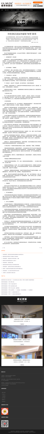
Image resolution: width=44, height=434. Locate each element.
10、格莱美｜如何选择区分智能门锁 (8, 272)
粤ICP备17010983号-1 (32, 432)
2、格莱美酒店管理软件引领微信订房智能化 (9, 256)
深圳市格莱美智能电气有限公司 (18, 432)
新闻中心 (26, 9)
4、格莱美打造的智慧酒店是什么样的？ (8, 260)
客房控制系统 (27, 431)
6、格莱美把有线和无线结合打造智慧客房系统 (10, 264)
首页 (2, 9)
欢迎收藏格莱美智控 (37, 2)
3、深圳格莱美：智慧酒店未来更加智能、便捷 (10, 258)
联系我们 (31, 9)
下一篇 (40, 247)
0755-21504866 (38, 6)
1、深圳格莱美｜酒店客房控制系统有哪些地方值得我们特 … (12, 254)
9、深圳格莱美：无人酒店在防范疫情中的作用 (10, 270)
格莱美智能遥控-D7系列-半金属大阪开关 (9, 283)
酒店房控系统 (22, 431)
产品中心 (12, 9)
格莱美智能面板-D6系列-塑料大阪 (7, 281)
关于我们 (22, 9)
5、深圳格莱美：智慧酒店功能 (7, 262)
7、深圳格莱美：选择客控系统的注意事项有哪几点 (11, 266)
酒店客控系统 (13, 431)
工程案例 (17, 9)
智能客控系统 (17, 431)
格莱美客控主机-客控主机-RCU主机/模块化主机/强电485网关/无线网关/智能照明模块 (17, 279)
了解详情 (22, 324)
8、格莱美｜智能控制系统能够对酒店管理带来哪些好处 (12, 268)
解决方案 (6, 9)
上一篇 (3, 247)
